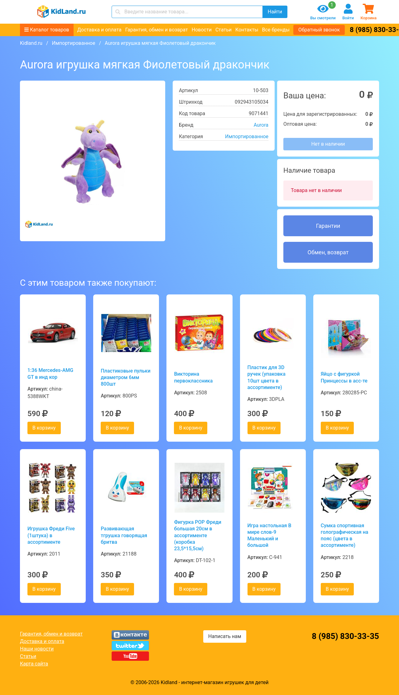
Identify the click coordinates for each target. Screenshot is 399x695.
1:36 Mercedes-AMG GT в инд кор (50, 373)
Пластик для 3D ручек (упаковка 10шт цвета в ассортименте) (267, 377)
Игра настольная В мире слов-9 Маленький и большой (269, 535)
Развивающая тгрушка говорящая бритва (124, 535)
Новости (202, 30)
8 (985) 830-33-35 (345, 636)
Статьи (223, 30)
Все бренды (276, 30)
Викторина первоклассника (193, 377)
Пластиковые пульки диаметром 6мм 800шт (125, 377)
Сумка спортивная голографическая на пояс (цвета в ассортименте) (344, 535)
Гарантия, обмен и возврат (156, 30)
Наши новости (37, 649)
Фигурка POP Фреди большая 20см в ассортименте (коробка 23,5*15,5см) (197, 535)
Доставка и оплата (99, 30)
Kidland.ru (31, 43)
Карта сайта (34, 664)
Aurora (261, 125)
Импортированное (73, 43)
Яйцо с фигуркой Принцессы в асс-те (344, 377)
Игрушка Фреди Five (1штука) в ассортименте (51, 535)
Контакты (246, 30)
